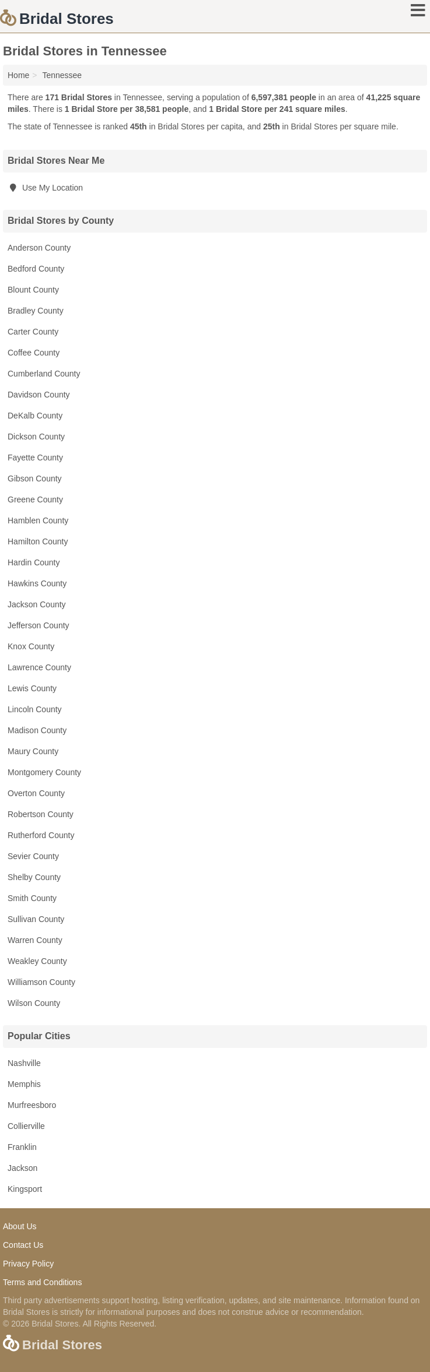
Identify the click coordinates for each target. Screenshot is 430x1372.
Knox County (31, 646)
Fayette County (35, 457)
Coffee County (34, 352)
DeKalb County (35, 415)
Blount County (33, 289)
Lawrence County (39, 667)
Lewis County (32, 688)
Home (18, 75)
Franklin (22, 1147)
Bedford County (36, 268)
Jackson (22, 1168)
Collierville (26, 1126)
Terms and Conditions (42, 1282)
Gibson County (35, 478)
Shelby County (34, 877)
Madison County (37, 730)
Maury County (33, 751)
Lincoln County (35, 709)
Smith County (32, 898)
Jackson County (37, 604)
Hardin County (34, 562)
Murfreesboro (32, 1105)
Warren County (35, 940)
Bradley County (36, 310)
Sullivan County (36, 919)
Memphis (24, 1084)
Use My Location (45, 187)
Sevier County (33, 856)
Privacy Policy (28, 1263)
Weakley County (37, 961)
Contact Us (23, 1245)
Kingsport (25, 1189)
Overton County (36, 793)
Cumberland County (44, 373)
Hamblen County (38, 520)
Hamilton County (38, 541)
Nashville (24, 1063)
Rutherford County (41, 835)
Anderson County (39, 247)
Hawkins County (37, 583)
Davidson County (39, 394)
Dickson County (36, 436)
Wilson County (34, 1003)
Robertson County (41, 814)
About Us (20, 1226)
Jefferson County (38, 625)
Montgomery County (44, 772)
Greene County (35, 499)
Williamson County (41, 982)
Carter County (33, 331)
